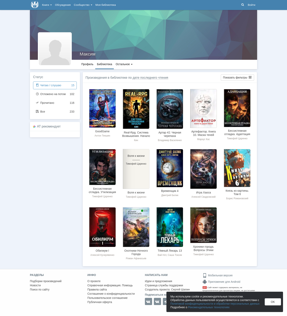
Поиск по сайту (39, 289)
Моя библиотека (105, 4)
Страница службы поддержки (164, 285)
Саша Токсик (175, 255)
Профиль (87, 64)
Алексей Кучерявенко (102, 255)
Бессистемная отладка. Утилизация (102, 190)
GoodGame (102, 131)
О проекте (94, 281)
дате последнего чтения (150, 77)
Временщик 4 (169, 190)
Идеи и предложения (158, 281)
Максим (87, 54)
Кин (136, 140)
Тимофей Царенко (237, 138)
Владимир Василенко (170, 140)
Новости (35, 285)
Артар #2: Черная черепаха (169, 134)
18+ (204, 287)
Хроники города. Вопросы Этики (203, 248)
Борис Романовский (237, 198)
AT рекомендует (49, 126)
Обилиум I (102, 250)
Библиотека (104, 64)
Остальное (124, 64)
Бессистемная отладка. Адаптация (237, 132)
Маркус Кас (203, 139)
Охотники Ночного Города (136, 252)
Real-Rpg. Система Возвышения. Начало (136, 134)
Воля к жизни (136, 192)
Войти (251, 4)
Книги (47, 4)
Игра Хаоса (203, 192)
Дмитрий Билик (169, 195)
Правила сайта (97, 289)
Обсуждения (63, 4)
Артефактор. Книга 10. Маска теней (203, 133)
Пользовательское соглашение (107, 297)
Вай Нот (162, 255)
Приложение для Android (221, 282)
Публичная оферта (99, 302)
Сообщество (83, 4)
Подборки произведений (46, 281)
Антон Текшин (102, 135)
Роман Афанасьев (136, 258)
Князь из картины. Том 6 (237, 192)
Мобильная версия (217, 275)
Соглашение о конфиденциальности (111, 293)
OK (273, 301)
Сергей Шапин (180, 289)
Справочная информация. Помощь (110, 285)
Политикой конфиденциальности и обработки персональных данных (214, 303)
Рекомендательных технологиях (209, 307)
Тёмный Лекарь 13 (170, 250)
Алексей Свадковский (204, 196)
